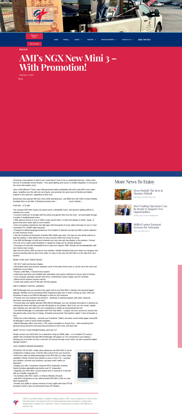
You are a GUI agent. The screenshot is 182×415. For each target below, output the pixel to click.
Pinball (66, 39)
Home (56, 39)
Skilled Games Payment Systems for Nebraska (147, 225)
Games (78, 40)
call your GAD (63, 201)
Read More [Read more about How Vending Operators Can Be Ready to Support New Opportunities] (138, 219)
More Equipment (109, 40)
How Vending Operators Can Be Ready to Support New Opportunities (150, 209)
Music (20, 79)
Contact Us (127, 40)
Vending (91, 40)
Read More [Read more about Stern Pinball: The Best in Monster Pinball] (138, 201)
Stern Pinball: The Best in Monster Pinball (148, 192)
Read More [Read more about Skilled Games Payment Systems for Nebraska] (138, 235)
